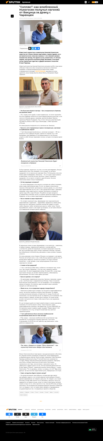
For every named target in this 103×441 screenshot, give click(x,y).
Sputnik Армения (40, 71)
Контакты (27, 422)
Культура (41, 392)
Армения (21, 392)
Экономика (40, 409)
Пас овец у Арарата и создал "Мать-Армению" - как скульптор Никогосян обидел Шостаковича (39, 346)
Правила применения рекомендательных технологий (18, 424)
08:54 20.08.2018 (23, 18)
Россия (36, 392)
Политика (48, 409)
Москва (46, 392)
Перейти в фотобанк (36, 45)
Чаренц (51, 392)
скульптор (56, 392)
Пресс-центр (86, 409)
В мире (32, 392)
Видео (79, 409)
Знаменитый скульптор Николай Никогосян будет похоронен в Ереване (39, 162)
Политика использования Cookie (80, 422)
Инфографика (72, 409)
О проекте (8, 422)
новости (27, 409)
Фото (66, 409)
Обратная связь (36, 424)
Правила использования (18, 422)
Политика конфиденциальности (63, 422)
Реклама (33, 422)
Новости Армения (23, 394)
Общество (27, 392)
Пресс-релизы (40, 422)
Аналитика (60, 409)
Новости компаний (49, 422)
